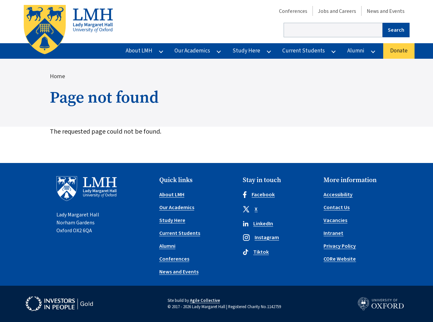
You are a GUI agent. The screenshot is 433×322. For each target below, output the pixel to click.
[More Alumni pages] (373, 51)
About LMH (139, 51)
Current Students (303, 51)
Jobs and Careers (337, 11)
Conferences (293, 11)
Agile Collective (205, 301)
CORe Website (340, 259)
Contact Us (337, 207)
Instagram (261, 237)
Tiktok (256, 252)
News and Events (386, 11)
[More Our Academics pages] (219, 51)
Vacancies (335, 220)
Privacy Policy (340, 246)
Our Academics (192, 51)
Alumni (355, 51)
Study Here (246, 51)
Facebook (259, 194)
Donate (399, 51)
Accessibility (338, 194)
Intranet (333, 233)
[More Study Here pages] (269, 51)
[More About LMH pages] (161, 51)
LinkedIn (258, 223)
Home (57, 76)
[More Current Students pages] (333, 51)
